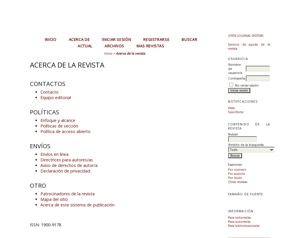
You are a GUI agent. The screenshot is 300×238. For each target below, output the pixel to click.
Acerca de (79, 39)
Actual (85, 46)
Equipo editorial (55, 97)
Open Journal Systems (245, 36)
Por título (235, 178)
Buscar (189, 39)
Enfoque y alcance (57, 120)
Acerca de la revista (130, 53)
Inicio (51, 39)
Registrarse (156, 39)
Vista (231, 108)
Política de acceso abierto (65, 131)
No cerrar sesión (247, 85)
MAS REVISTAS (150, 46)
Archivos (114, 46)
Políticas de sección (59, 126)
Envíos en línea (54, 154)
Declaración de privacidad (65, 171)
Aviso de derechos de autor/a (69, 165)
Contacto (49, 92)
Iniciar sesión (116, 39)
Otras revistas (237, 182)
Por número (237, 170)
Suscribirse (235, 112)
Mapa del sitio (54, 199)
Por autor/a (236, 174)
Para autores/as (239, 222)
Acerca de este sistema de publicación (77, 205)
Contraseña (236, 78)
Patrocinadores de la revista (67, 193)
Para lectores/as (239, 217)
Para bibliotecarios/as (244, 226)
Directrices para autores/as (66, 160)
